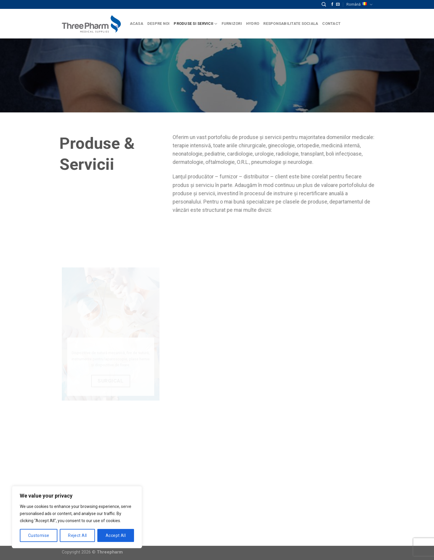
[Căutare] (324, 4)
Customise (38, 535)
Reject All (77, 535)
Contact (331, 23)
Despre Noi (158, 23)
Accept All (116, 535)
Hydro (252, 23)
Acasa (136, 23)
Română (359, 4)
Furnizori (232, 23)
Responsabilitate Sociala (290, 23)
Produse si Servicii (195, 24)
